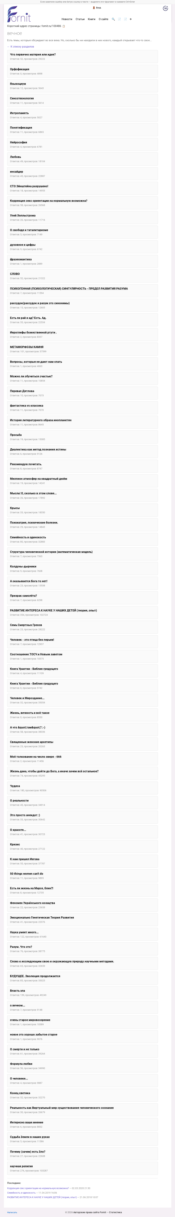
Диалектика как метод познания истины (38, 449)
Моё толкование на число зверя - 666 (35, 756)
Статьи (80, 19)
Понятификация (21, 127)
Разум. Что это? (21, 946)
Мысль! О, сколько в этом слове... (33, 493)
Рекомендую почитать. (26, 464)
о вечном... (17, 1005)
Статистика (115, 1212)
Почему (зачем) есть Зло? (27, 1151)
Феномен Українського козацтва (32, 903)
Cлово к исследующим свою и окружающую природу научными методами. (62, 961)
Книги (91, 19)
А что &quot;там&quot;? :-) (27, 727)
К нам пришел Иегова (24, 859)
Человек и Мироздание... (27, 698)
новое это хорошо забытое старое (33, 1034)
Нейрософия (18, 142)
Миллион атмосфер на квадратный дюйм (38, 478)
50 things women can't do (26, 873)
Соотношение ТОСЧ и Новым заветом (36, 654)
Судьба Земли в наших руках (30, 1137)
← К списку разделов (20, 46)
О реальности (19, 800)
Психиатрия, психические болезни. (34, 522)
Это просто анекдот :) (25, 815)
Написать (12, 1212)
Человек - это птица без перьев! (32, 639)
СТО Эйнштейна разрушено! (29, 186)
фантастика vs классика (26, 405)
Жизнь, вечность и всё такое (29, 712)
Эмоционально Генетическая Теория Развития (42, 917)
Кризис (15, 844)
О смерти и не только (24, 1049)
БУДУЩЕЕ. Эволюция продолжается (35, 976)
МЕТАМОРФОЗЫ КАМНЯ (26, 347)
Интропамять (19, 113)
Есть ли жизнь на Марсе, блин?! (31, 888)
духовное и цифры (23, 244)
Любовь (15, 156)
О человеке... (19, 1078)
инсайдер (16, 171)
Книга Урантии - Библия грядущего (34, 668)
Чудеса (15, 786)
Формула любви (21, 1063)
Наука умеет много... (24, 932)
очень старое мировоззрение (30, 1020)
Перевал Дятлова (22, 391)
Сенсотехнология (22, 98)
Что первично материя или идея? (33, 54)
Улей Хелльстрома (23, 215)
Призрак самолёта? (23, 595)
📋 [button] (63, 26)
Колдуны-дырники (23, 566)
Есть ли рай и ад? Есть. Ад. (28, 317)
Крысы (15, 508)
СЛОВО (15, 273)
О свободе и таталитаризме (29, 230)
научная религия (21, 1166)
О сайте (103, 19)
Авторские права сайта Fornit (89, 1212)
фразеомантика (21, 259)
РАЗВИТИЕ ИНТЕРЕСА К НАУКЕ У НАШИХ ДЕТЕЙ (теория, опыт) (53, 610)
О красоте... (18, 829)
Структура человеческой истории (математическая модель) (51, 551)
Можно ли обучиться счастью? (31, 376)
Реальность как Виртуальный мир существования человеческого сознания (62, 1107)
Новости (67, 19)
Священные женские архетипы (31, 742)
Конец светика (20, 1093)
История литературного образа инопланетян (41, 420)
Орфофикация (19, 69)
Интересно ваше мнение (26, 1122)
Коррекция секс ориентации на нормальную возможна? (48, 200)
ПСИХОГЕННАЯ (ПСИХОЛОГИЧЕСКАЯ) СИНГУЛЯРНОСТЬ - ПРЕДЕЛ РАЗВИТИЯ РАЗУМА (69, 288)
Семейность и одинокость (28, 537)
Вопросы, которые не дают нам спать (36, 361)
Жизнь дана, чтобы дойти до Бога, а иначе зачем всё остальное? (54, 771)
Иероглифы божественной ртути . (33, 332)
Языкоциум (18, 83)
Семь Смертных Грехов (26, 625)
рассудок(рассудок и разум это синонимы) (40, 303)
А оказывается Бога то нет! (28, 581)
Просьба (16, 434)
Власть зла (17, 990)
